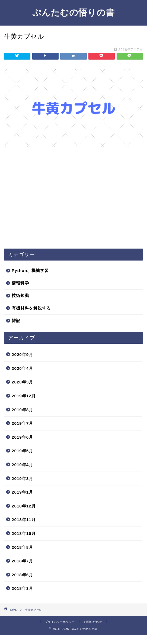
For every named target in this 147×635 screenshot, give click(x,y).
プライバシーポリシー (60, 621)
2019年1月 (22, 492)
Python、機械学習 (30, 270)
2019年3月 (22, 478)
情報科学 (20, 283)
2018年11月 (24, 519)
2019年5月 (22, 450)
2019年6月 (22, 437)
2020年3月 (22, 382)
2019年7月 (22, 423)
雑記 (16, 320)
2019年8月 (22, 409)
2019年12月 (24, 396)
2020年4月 (22, 368)
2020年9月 (22, 354)
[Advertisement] (73, 202)
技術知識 (20, 295)
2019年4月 (22, 464)
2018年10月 (24, 533)
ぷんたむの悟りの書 (73, 12)
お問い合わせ (93, 621)
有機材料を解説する (31, 308)
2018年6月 (22, 574)
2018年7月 (22, 561)
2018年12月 (24, 506)
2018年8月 (22, 547)
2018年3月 (22, 588)
